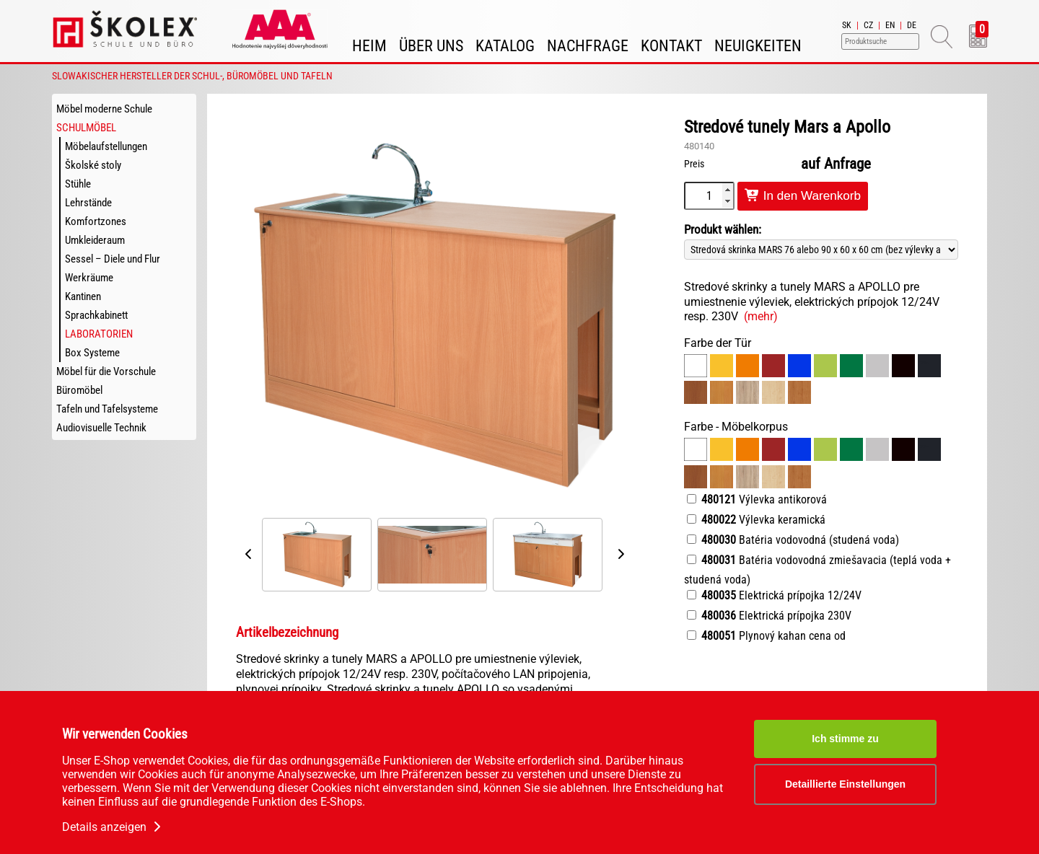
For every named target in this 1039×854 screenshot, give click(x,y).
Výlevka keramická (756, 520)
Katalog (505, 46)
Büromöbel (79, 390)
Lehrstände (88, 202)
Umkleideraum (95, 240)
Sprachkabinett (96, 315)
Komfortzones (95, 221)
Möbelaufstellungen (106, 146)
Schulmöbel (86, 127)
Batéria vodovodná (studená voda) (793, 540)
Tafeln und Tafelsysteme (107, 408)
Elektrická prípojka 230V (769, 615)
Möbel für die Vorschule (106, 371)
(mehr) (761, 316)
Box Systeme (92, 352)
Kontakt (671, 46)
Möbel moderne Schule (104, 108)
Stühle (78, 183)
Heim (369, 46)
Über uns (431, 46)
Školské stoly (93, 165)
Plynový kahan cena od (766, 636)
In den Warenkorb (803, 196)
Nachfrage (587, 46)
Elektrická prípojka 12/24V (774, 595)
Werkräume (89, 277)
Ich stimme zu (845, 738)
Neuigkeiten (758, 46)
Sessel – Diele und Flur (112, 258)
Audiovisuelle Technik (101, 427)
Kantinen (83, 296)
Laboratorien (99, 333)
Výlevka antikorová (757, 499)
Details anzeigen (113, 827)
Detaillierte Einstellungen (845, 784)
